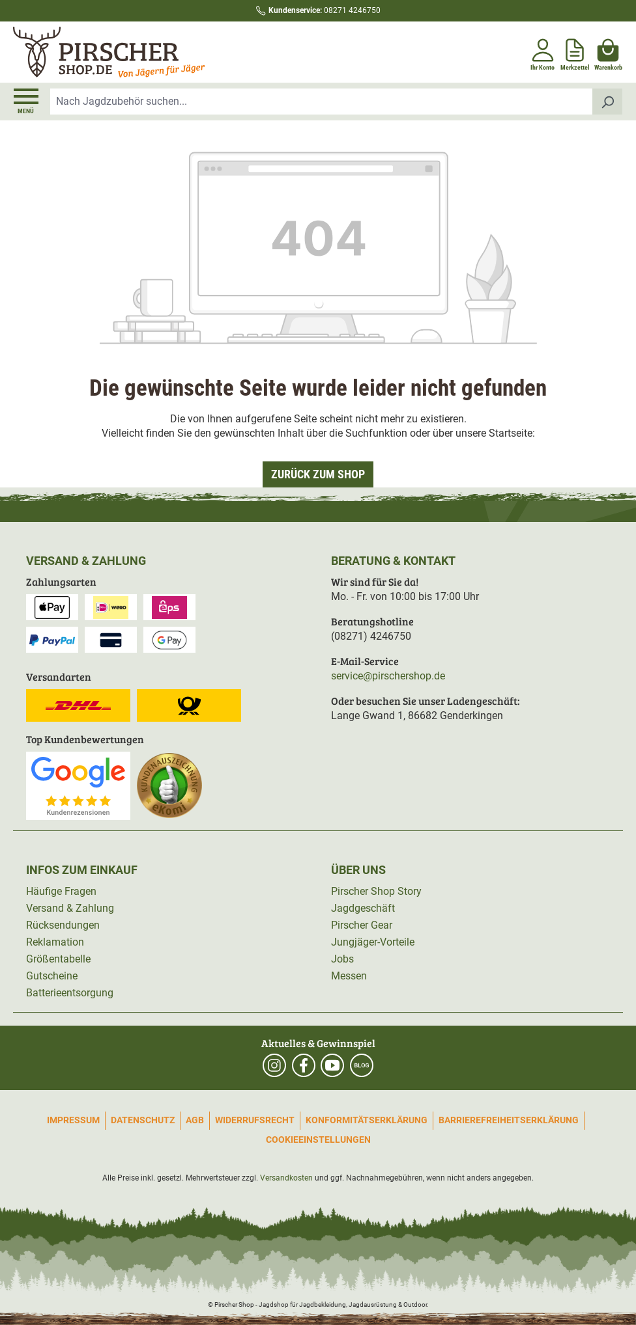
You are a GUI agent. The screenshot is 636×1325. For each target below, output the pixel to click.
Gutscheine (52, 976)
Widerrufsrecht (255, 1120)
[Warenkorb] (608, 52)
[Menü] (26, 101)
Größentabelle (58, 959)
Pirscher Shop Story (376, 891)
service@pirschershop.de (388, 676)
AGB (195, 1120)
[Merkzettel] (575, 52)
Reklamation (55, 942)
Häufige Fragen (61, 891)
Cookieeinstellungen (318, 1139)
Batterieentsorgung (69, 993)
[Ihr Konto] (542, 52)
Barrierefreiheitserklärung (509, 1120)
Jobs (342, 959)
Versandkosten (286, 1177)
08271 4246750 (324, 10)
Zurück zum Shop (318, 474)
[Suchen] (607, 101)
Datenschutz (143, 1120)
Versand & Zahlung (70, 908)
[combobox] (322, 101)
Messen (349, 976)
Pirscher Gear (361, 925)
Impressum (73, 1120)
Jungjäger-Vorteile (372, 942)
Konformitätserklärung (366, 1120)
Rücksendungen (63, 925)
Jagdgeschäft (363, 908)
